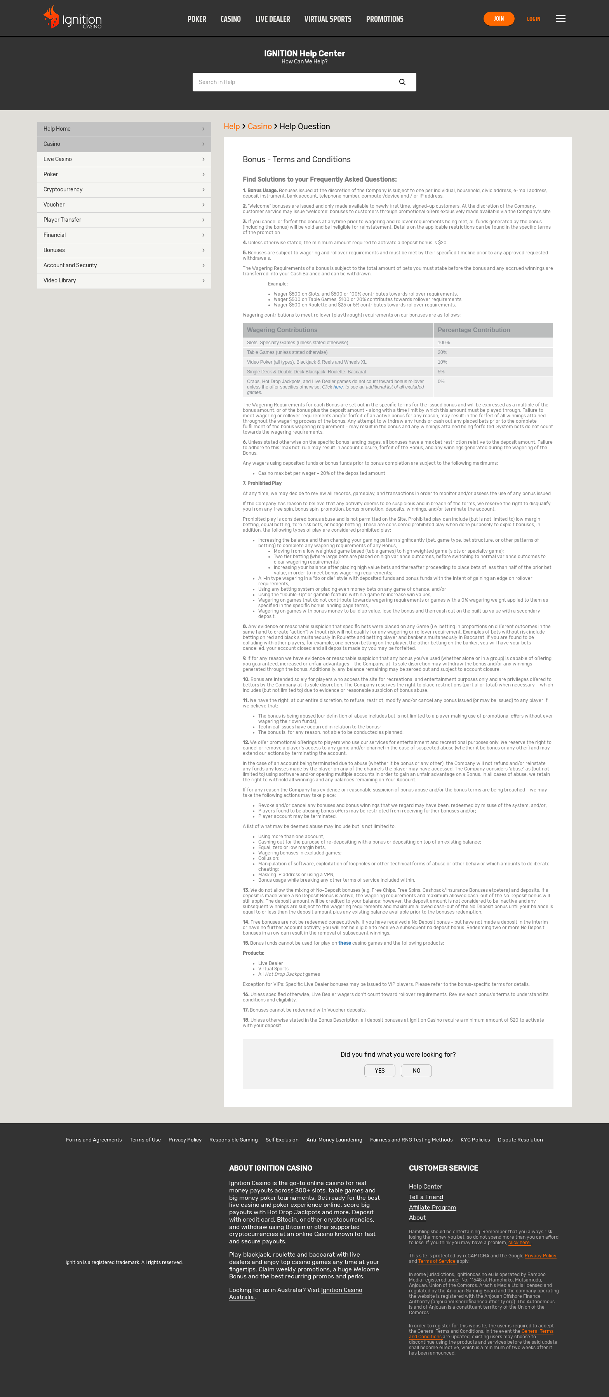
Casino (231, 19)
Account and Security (124, 265)
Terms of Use (145, 1139)
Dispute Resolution (520, 1139)
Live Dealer (273, 19)
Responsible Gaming (233, 1139)
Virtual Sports (327, 19)
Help (236, 126)
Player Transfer (124, 220)
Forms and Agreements (94, 1139)
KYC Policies (475, 1139)
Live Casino (124, 159)
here (338, 387)
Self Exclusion (282, 1139)
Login (533, 19)
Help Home (124, 129)
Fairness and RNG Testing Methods (411, 1139)
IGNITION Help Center (304, 53)
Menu (561, 18)
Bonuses (124, 250)
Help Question (305, 126)
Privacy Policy (185, 1139)
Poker (197, 19)
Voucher (124, 204)
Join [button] (499, 18)
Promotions (385, 19)
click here (519, 1242)
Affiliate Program (432, 1207)
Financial (124, 235)
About (417, 1218)
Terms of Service (437, 1261)
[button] (196, 18)
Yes (380, 1071)
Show (402, 82)
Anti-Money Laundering (334, 1139)
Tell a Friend (426, 1197)
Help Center (425, 1186)
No (416, 1071)
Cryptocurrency (124, 189)
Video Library (124, 280)
